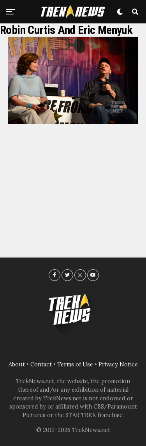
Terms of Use (75, 364)
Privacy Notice (118, 364)
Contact (41, 364)
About (17, 364)
